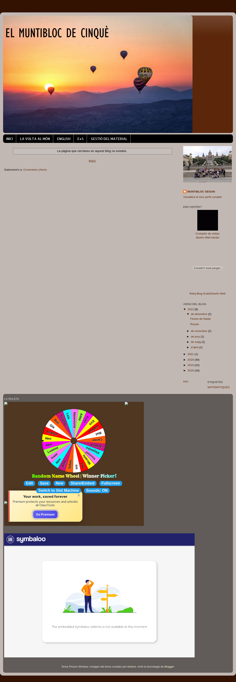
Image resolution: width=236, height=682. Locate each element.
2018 (191, 370)
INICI (9, 138)
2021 (191, 354)
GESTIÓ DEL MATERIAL (109, 138)
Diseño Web (218, 293)
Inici (92, 161)
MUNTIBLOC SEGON (201, 191)
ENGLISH (63, 138)
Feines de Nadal (200, 318)
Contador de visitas (208, 233)
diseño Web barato (207, 237)
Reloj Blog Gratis (199, 293)
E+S (80, 138)
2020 (191, 359)
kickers (132, 666)
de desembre (199, 314)
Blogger (169, 666)
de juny (196, 336)
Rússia (194, 324)
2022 (191, 309)
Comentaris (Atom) (35, 169)
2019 (191, 365)
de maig (196, 341)
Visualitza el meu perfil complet (202, 197)
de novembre (199, 331)
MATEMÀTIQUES (219, 387)
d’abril (195, 347)
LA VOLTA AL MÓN (35, 138)
